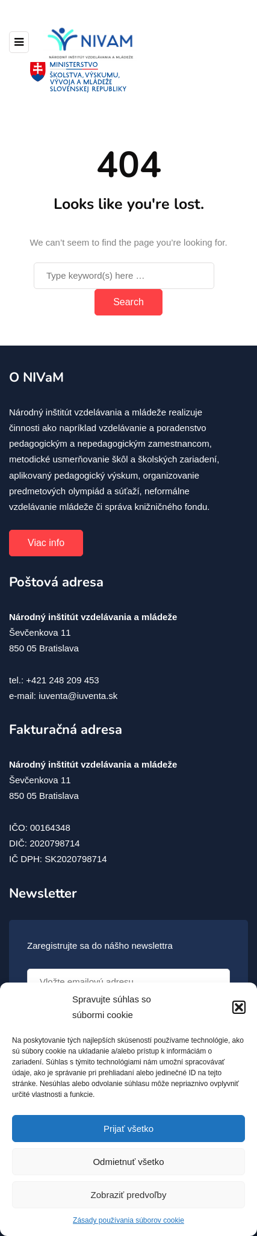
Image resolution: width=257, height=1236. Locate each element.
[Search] (124, 275)
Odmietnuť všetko (128, 1162)
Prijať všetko (128, 1128)
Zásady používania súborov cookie (128, 1220)
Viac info (46, 543)
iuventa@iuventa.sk (78, 696)
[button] (239, 1007)
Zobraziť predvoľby (129, 1195)
